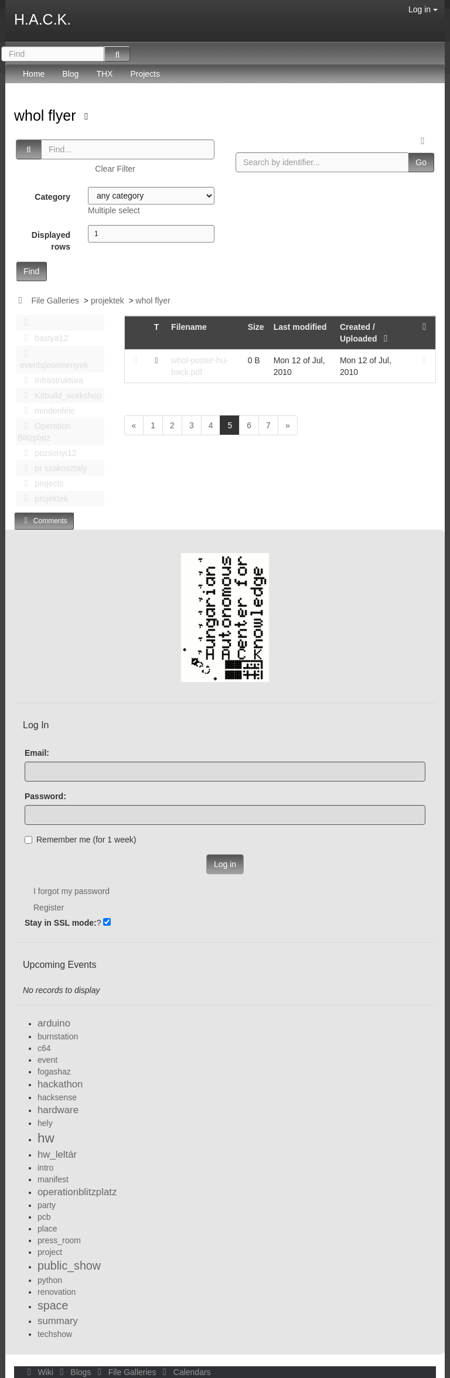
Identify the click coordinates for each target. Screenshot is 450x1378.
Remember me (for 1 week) (80, 839)
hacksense (57, 1097)
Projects (145, 74)
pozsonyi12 (47, 453)
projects (40, 483)
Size (256, 327)
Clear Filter (115, 168)
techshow (55, 1334)
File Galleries (55, 300)
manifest (53, 1179)
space (53, 1305)
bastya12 (43, 338)
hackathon (60, 1084)
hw (46, 1138)
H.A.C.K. (42, 19)
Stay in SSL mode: (61, 922)
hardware (58, 1110)
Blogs (74, 1372)
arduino (54, 1023)
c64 (44, 1048)
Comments (44, 520)
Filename (189, 327)
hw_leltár (57, 1154)
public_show (69, 1265)
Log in (423, 9)
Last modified (300, 327)
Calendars (184, 1372)
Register (48, 907)
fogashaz (54, 1071)
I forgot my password (71, 891)
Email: (37, 753)
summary (58, 1320)
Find (31, 271)
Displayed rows (51, 240)
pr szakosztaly (52, 468)
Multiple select (114, 210)
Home (34, 74)
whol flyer (47, 115)
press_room (59, 1240)
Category (52, 197)
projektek (107, 300)
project (50, 1252)
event (47, 1060)
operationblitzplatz (77, 1192)
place (47, 1228)
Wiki (39, 1372)
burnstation (58, 1036)
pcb (44, 1217)
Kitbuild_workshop (59, 395)
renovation (57, 1292)
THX (104, 74)
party (47, 1205)
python (50, 1280)
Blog (70, 74)
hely (45, 1123)
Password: (45, 796)
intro (45, 1167)
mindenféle (46, 410)
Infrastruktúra (50, 380)
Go (421, 162)
